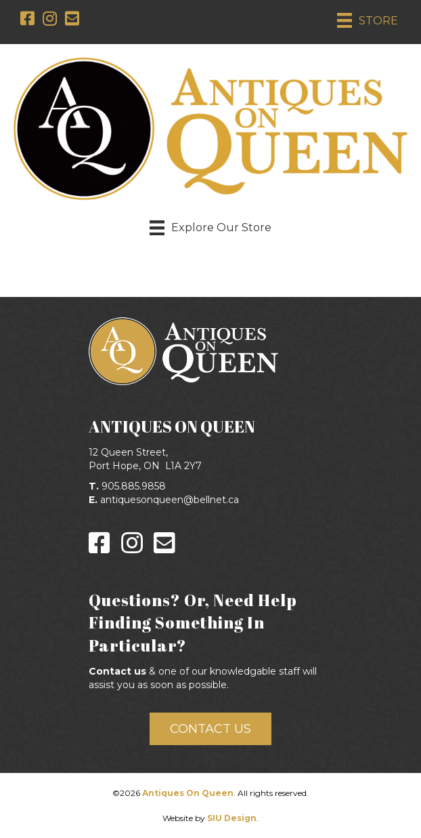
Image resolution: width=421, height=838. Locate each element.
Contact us (117, 671)
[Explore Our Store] (210, 228)
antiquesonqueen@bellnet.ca (169, 500)
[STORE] (367, 20)
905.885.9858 (134, 486)
